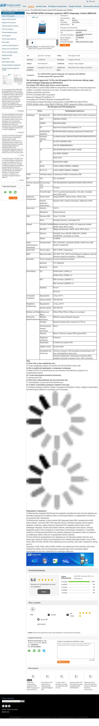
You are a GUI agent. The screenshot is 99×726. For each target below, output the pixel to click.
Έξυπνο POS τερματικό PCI (56, 632)
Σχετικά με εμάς (41, 6)
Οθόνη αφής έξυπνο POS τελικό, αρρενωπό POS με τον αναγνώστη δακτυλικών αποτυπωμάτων (90, 686)
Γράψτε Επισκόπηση (44, 592)
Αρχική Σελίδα (5, 10)
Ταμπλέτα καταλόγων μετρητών (10, 26)
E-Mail (4, 709)
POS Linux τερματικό (7, 29)
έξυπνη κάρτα (5, 42)
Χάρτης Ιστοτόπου (12, 709)
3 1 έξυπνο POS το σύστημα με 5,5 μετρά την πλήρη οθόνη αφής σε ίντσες (62, 685)
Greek (93, 1)
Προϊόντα (31, 6)
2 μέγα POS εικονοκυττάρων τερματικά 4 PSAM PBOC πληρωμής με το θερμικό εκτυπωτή (33, 686)
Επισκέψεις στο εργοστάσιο (57, 6)
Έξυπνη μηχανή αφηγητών (9, 39)
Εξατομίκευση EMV (7, 55)
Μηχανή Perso (6, 58)
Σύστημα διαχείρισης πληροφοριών (11, 65)
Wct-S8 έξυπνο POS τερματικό (72, 632)
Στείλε (22, 701)
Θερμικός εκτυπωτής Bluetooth (10, 48)
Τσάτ (66, 45)
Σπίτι (24, 6)
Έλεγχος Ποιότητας (75, 6)
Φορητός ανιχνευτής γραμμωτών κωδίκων (10, 69)
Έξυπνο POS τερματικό (23, 10)
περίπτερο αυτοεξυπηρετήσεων (10, 45)
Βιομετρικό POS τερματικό (9, 22)
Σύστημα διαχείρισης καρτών (9, 32)
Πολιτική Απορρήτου (15, 717)
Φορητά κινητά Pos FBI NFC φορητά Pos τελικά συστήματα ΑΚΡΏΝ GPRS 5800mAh (76, 685)
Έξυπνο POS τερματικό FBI (40, 632)
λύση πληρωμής (6, 35)
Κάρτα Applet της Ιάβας (8, 62)
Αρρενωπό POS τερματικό (9, 19)
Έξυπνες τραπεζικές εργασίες (10, 52)
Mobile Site (5, 712)
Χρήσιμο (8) (43, 619)
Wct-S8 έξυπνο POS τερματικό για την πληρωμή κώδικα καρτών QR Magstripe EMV (47, 686)
